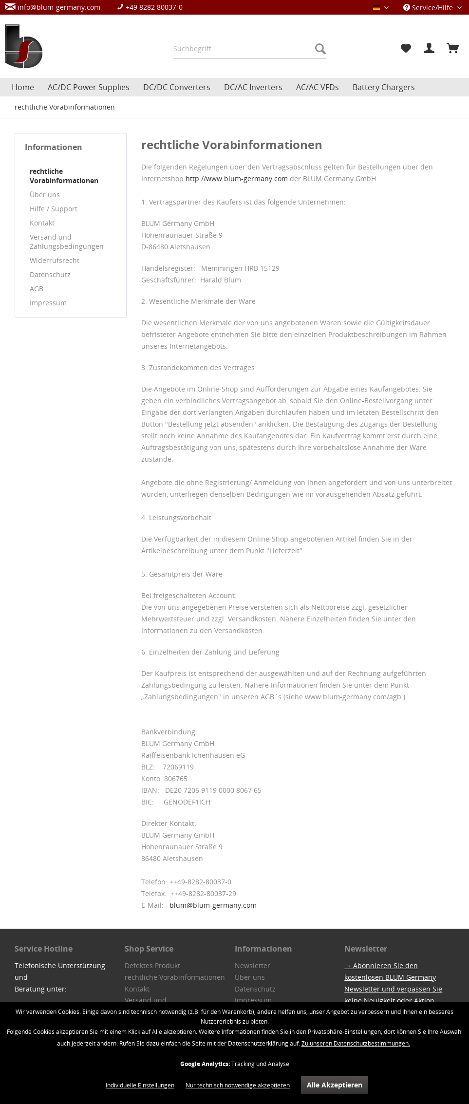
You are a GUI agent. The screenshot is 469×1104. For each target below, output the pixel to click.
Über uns (45, 194)
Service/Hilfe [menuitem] (429, 7)
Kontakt (42, 222)
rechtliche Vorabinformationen (64, 176)
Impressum (48, 302)
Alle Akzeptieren (334, 1084)
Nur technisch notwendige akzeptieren (238, 1085)
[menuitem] (98, 7)
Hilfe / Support (53, 208)
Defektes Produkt (152, 965)
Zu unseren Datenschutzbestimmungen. (355, 1043)
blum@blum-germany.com (213, 905)
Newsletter (252, 965)
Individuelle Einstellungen (140, 1085)
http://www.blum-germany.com (237, 178)
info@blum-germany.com (52, 7)
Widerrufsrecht (54, 260)
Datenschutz (50, 274)
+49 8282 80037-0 (150, 7)
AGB (36, 288)
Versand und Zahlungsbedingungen (67, 241)
